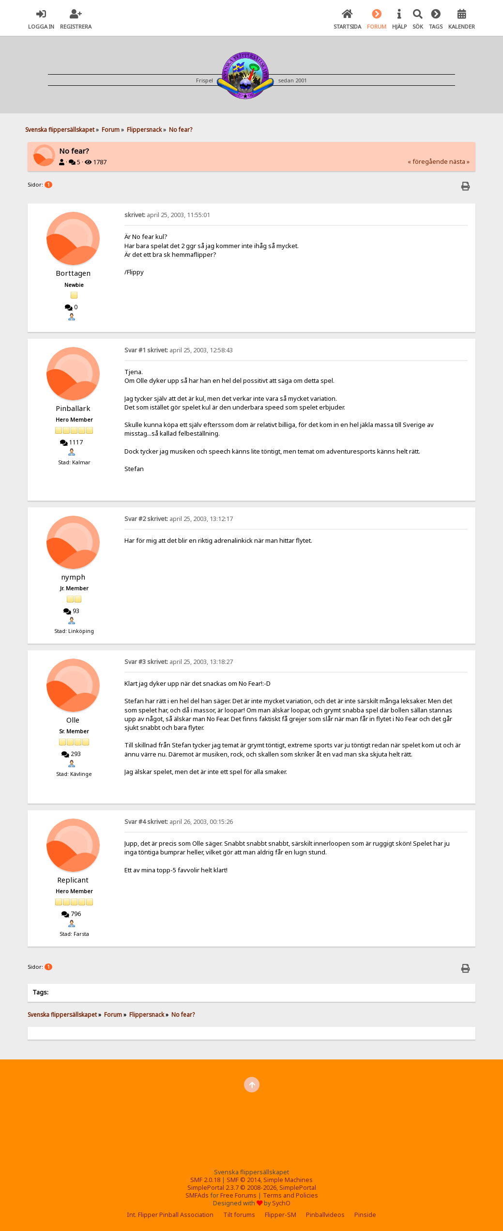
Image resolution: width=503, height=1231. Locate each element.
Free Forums (238, 1195)
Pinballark (73, 408)
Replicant (73, 879)
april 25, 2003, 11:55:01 (167, 215)
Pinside (365, 1215)
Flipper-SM (280, 1215)
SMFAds (197, 1195)
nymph (73, 577)
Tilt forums (239, 1215)
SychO (281, 1203)
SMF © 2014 (243, 1180)
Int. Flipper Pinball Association (170, 1215)
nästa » (459, 162)
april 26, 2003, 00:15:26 (178, 822)
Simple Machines (288, 1180)
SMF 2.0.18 (205, 1180)
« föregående (428, 162)
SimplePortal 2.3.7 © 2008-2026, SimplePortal (251, 1188)
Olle (72, 720)
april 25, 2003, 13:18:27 (178, 662)
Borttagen (73, 273)
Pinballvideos (325, 1215)
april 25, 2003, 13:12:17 (178, 519)
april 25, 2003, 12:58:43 (178, 350)
